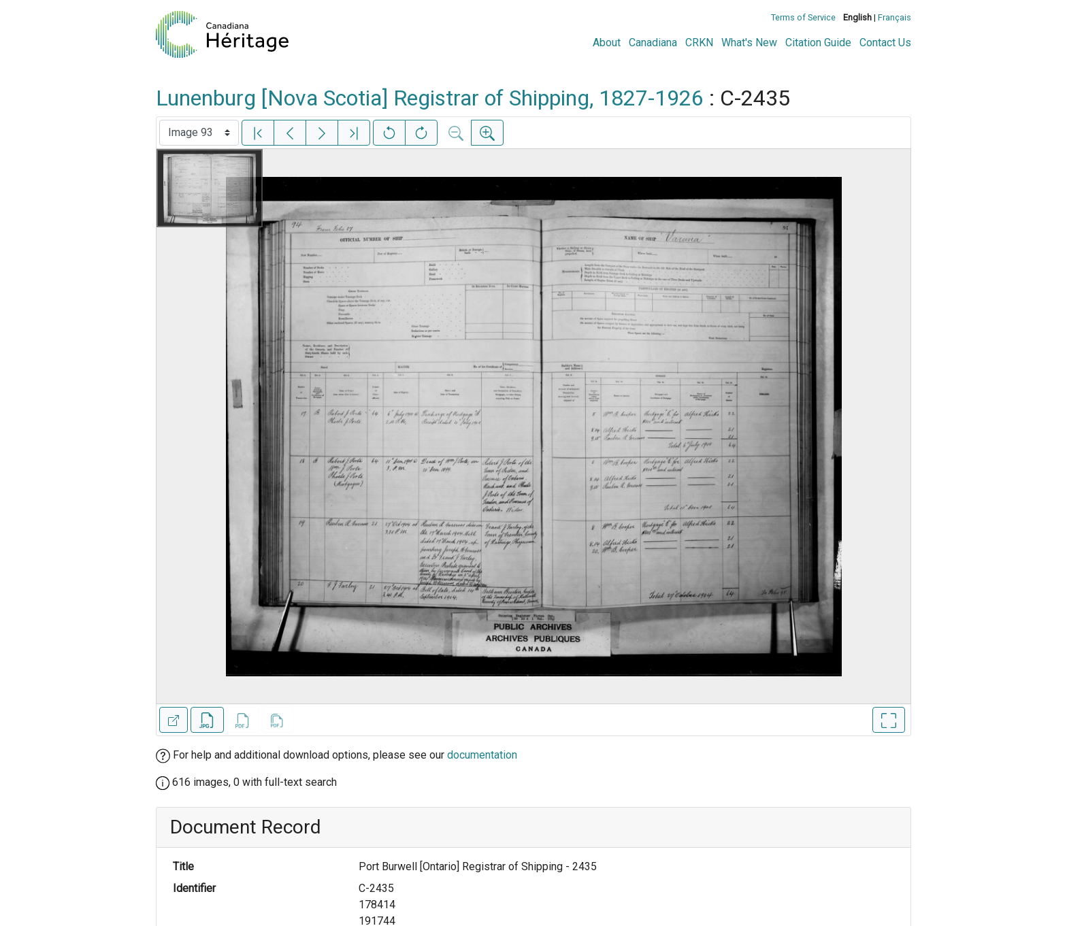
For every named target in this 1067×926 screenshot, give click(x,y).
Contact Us (885, 42)
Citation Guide (818, 42)
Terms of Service (803, 17)
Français (894, 17)
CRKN (699, 42)
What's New (749, 42)
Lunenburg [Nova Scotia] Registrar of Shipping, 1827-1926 (430, 98)
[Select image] (199, 133)
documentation (482, 754)
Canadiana (653, 42)
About (607, 42)
